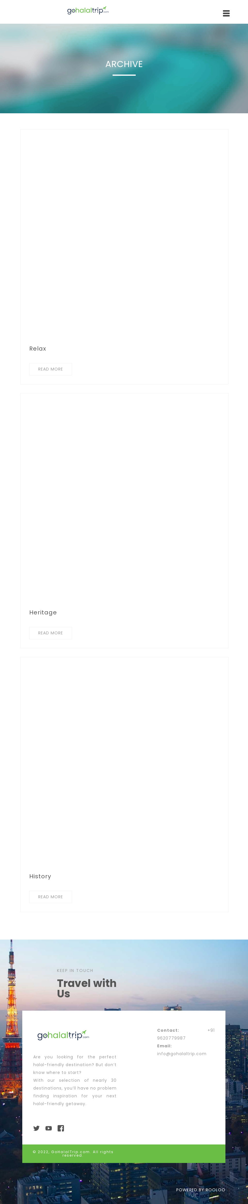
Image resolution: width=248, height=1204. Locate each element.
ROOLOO (215, 1190)
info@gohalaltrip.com (182, 1054)
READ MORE (50, 369)
